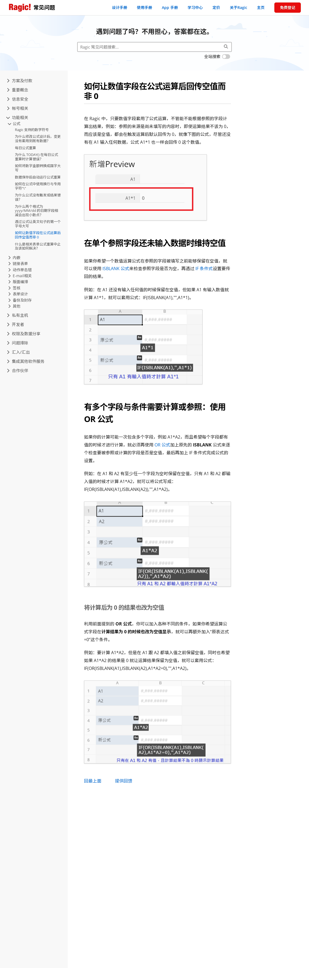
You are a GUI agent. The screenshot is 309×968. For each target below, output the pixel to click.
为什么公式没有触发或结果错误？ (38, 197)
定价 (216, 7)
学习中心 (195, 7)
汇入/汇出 (18, 352)
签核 (14, 287)
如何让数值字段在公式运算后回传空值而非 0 (38, 234)
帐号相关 (17, 108)
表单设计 (18, 293)
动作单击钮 (20, 269)
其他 (14, 306)
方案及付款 (19, 80)
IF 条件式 (204, 268)
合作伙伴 (17, 370)
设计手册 (119, 7)
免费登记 (287, 7)
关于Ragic (238, 7)
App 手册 (170, 7)
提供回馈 (123, 781)
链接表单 (18, 263)
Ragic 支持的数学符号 (32, 129)
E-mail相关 (20, 275)
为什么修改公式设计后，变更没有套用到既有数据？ (38, 138)
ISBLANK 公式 (115, 268)
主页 (261, 7)
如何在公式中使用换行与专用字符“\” (38, 186)
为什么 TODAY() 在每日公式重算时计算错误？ (36, 156)
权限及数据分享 (23, 333)
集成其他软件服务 (25, 361)
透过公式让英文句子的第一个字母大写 (38, 223)
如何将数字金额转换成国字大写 (38, 167)
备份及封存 (20, 300)
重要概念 (17, 89)
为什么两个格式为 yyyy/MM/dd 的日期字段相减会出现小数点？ (36, 210)
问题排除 (17, 343)
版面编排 (18, 281)
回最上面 (92, 781)
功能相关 (17, 117)
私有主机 (17, 315)
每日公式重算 (25, 147)
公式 (14, 123)
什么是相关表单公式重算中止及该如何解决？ (38, 246)
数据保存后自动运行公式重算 (38, 177)
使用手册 (144, 7)
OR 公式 (162, 445)
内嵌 (14, 257)
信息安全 (17, 99)
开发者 (15, 324)
